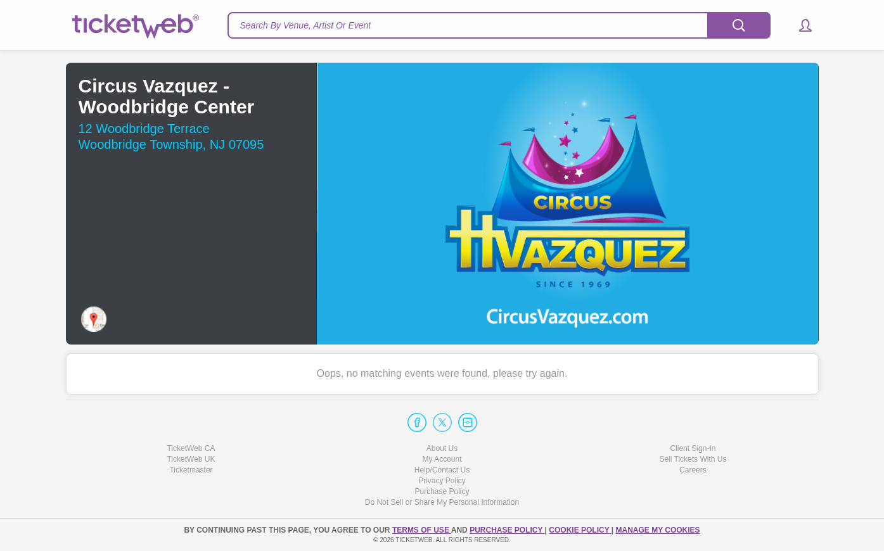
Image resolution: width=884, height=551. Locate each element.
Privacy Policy (442, 480)
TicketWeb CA (191, 448)
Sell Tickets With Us (692, 459)
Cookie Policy (580, 530)
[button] (799, 25)
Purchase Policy (441, 491)
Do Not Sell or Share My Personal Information (442, 502)
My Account (441, 459)
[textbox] (499, 25)
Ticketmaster (190, 470)
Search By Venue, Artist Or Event (305, 25)
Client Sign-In (692, 448)
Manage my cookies (657, 530)
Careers (693, 470)
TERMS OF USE (421, 530)
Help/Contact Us (442, 470)
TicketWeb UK (191, 459)
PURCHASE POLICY (507, 530)
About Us (442, 448)
